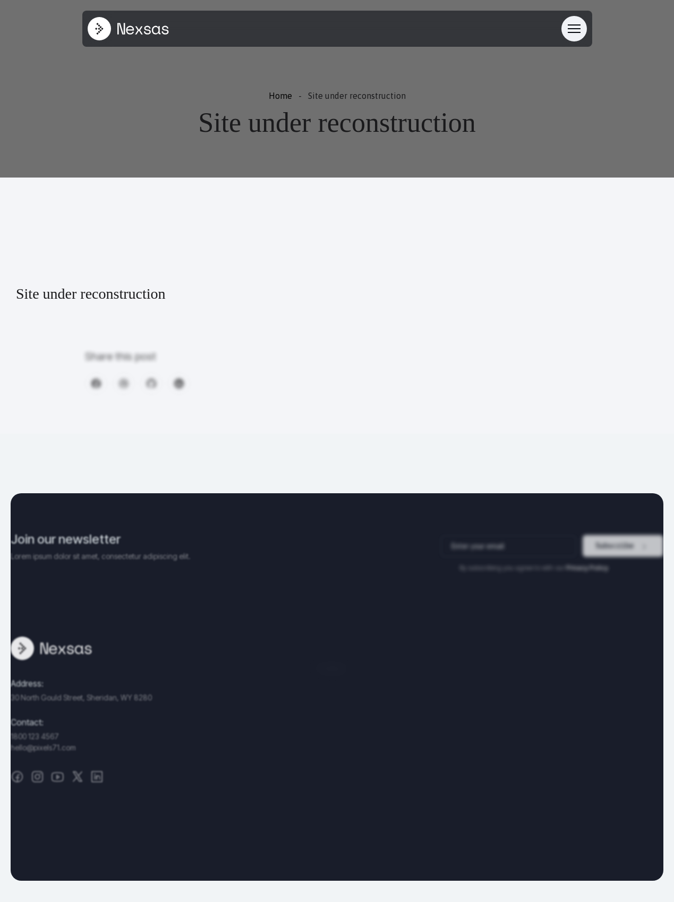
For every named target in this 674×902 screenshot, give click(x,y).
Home (280, 95)
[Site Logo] (128, 28)
